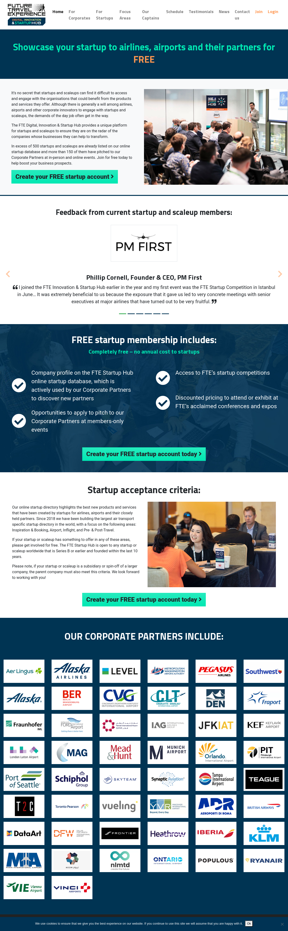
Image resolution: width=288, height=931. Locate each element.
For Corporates (79, 14)
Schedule (174, 11)
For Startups (104, 14)
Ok (249, 923)
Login (273, 11)
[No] (282, 924)
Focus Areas (125, 14)
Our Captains (150, 14)
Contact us (242, 14)
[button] (8, 272)
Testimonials (201, 11)
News (224, 11)
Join (259, 11)
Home (59, 11)
